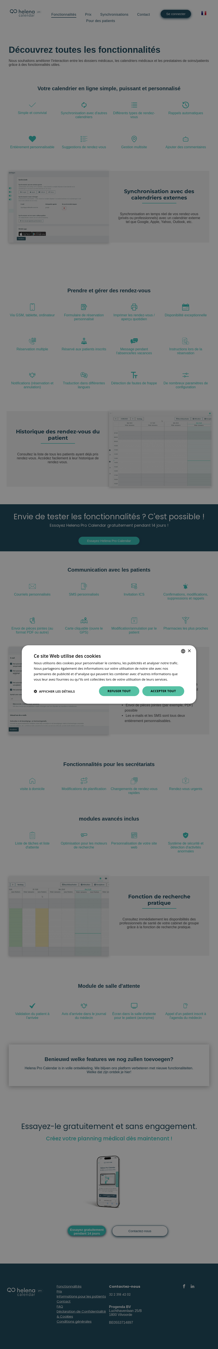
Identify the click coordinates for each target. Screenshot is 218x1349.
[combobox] (183, 651)
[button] (54, 691)
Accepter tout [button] (163, 691)
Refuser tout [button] (119, 691)
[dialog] (109, 674)
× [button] (189, 650)
